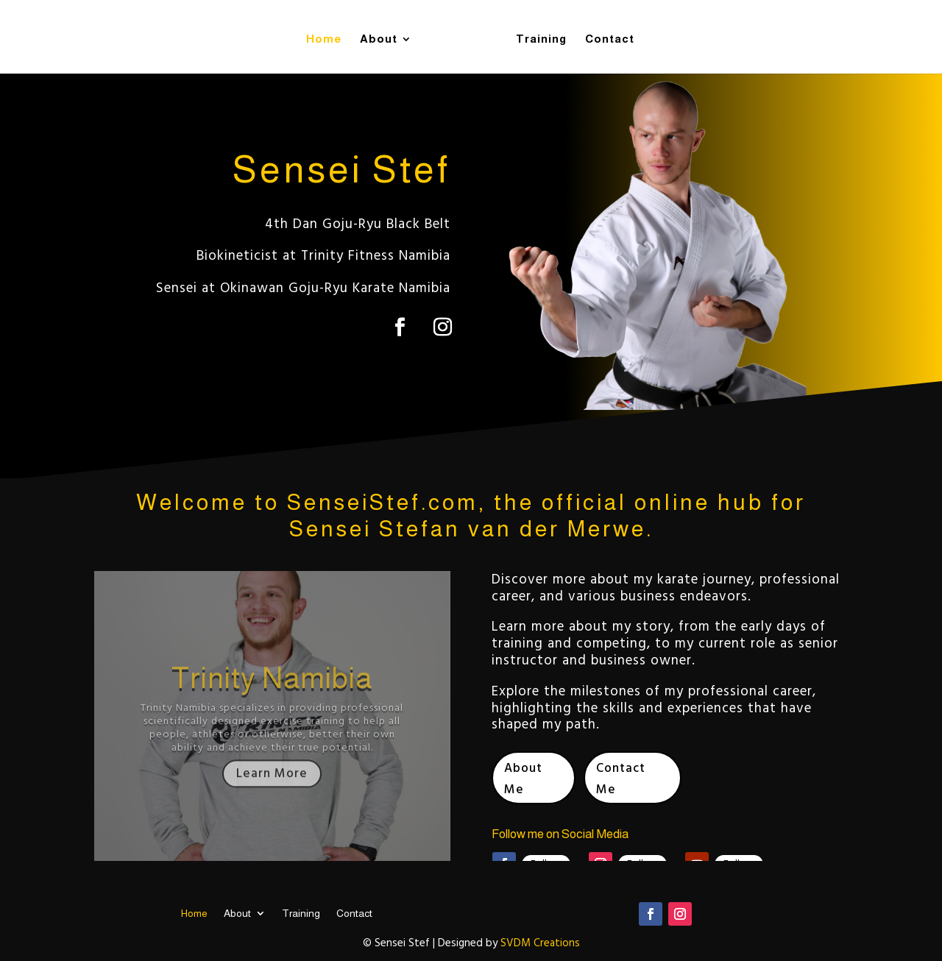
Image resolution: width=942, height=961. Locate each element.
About (384, 35)
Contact (604, 35)
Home (329, 35)
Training (536, 35)
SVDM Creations (540, 944)
